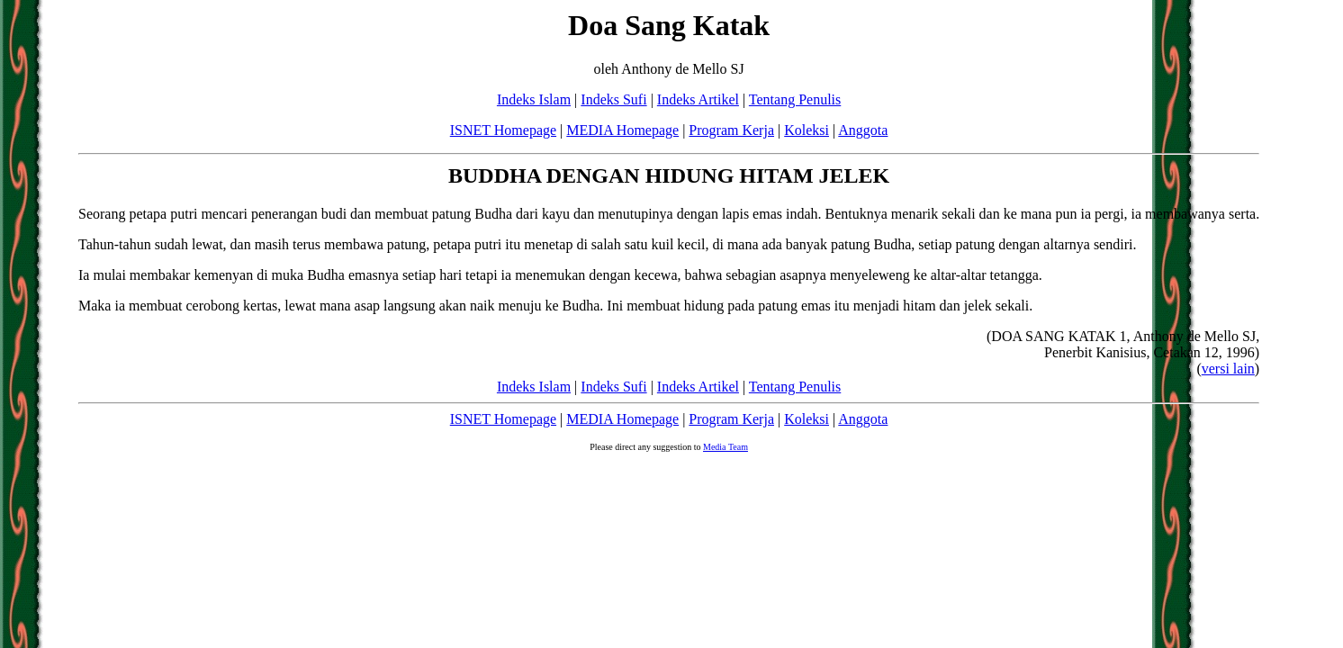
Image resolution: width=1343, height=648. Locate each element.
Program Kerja (731, 130)
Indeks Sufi (613, 99)
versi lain (1228, 368)
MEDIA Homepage (622, 130)
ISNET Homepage (503, 130)
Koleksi (806, 130)
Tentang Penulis (795, 99)
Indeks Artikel (698, 99)
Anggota (863, 130)
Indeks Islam (534, 99)
